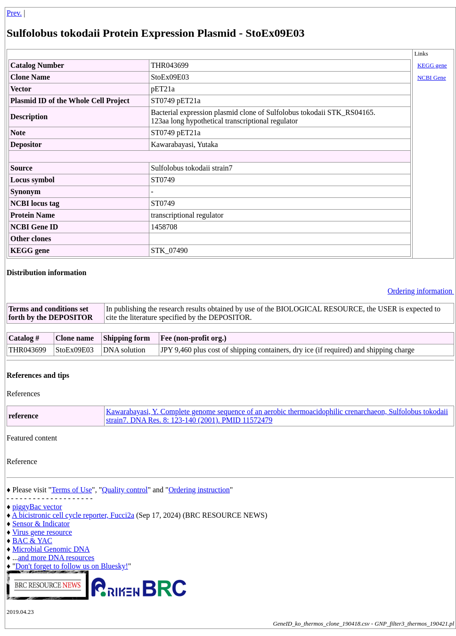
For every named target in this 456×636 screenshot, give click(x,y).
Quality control (124, 490)
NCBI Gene (431, 77)
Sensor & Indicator (41, 524)
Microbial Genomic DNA (51, 549)
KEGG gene (432, 65)
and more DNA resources (56, 558)
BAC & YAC (32, 541)
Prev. (14, 13)
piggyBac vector (37, 507)
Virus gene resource (42, 532)
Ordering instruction (199, 490)
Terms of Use (71, 490)
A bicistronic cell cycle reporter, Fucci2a (73, 515)
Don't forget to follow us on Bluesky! (72, 566)
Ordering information (421, 291)
